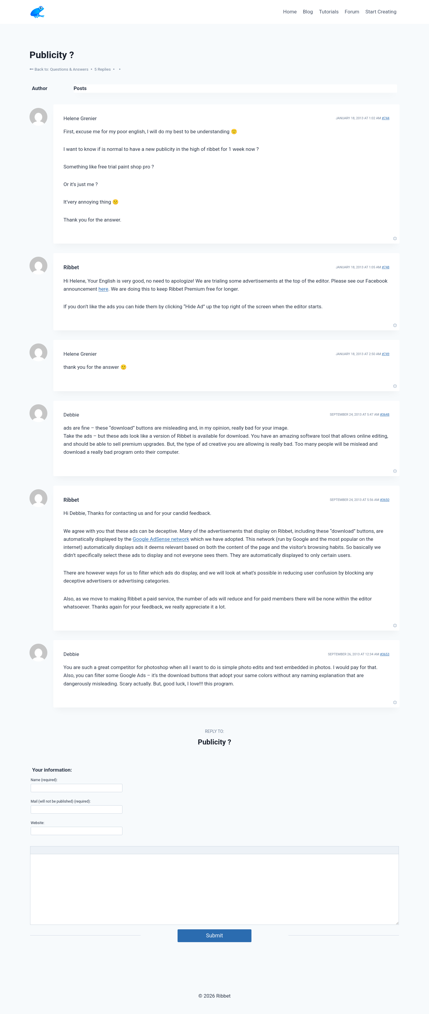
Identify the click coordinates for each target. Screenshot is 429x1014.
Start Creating (380, 12)
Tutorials (329, 12)
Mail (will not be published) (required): (61, 801)
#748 (385, 267)
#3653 (384, 654)
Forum (352, 12)
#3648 (384, 415)
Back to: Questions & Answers (58, 69)
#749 (385, 354)
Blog (308, 12)
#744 (385, 118)
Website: (37, 823)
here (103, 289)
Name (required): (44, 780)
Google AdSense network (161, 539)
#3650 (384, 500)
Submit (214, 935)
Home (290, 12)
